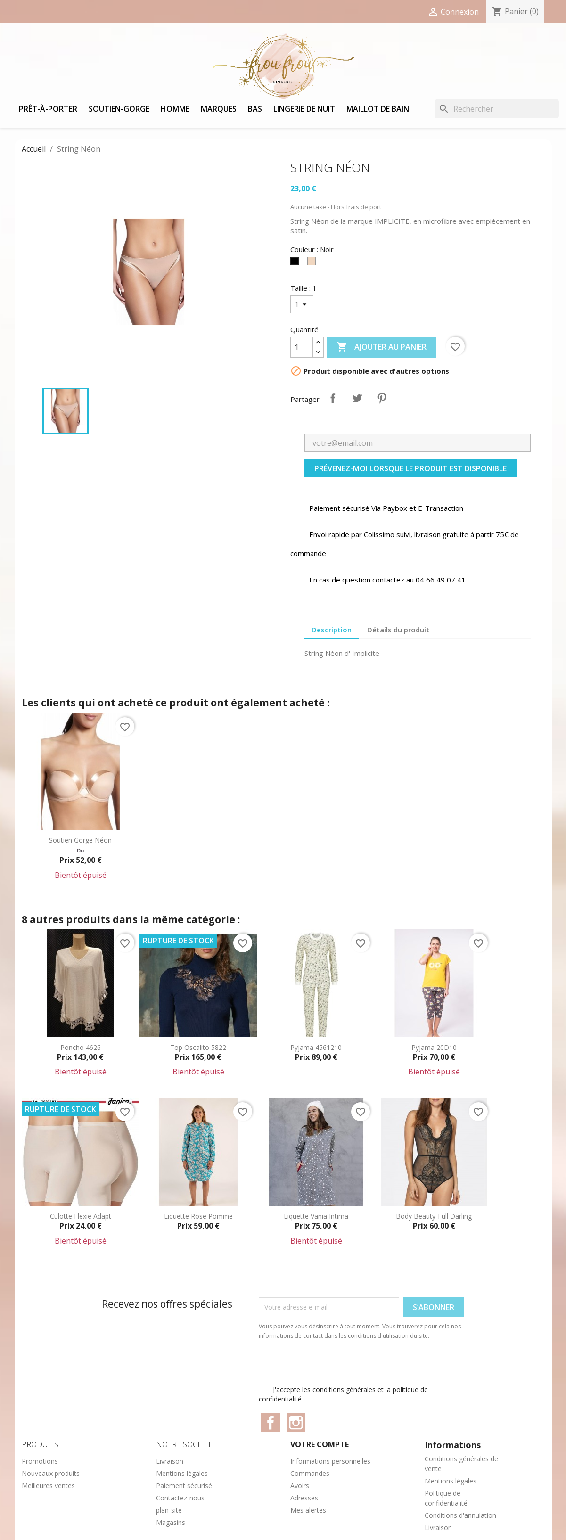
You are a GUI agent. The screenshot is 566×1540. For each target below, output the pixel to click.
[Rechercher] (497, 108)
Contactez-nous (180, 1497)
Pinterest (381, 398)
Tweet (357, 398)
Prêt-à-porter (48, 109)
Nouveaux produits (51, 1473)
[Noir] (296, 263)
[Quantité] (301, 347)
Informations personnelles (330, 1461)
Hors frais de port (356, 207)
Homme (175, 109)
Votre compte (319, 1444)
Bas (255, 109)
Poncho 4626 (80, 1047)
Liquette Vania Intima (316, 1216)
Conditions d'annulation (460, 1515)
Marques (219, 109)
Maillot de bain (377, 109)
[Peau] (313, 263)
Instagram (296, 1422)
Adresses (304, 1497)
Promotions (40, 1461)
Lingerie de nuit (304, 109)
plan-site (169, 1510)
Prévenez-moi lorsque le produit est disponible (410, 468)
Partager (332, 398)
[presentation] (337, 1366)
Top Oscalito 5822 (198, 1047)
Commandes (309, 1473)
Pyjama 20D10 (434, 1047)
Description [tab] (332, 629)
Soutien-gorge (119, 109)
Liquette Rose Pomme (198, 1216)
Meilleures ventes (48, 1485)
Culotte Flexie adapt (80, 1216)
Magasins (170, 1522)
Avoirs (299, 1485)
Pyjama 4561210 (316, 1047)
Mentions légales (182, 1473)
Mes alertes (308, 1510)
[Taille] (301, 304)
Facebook (270, 1422)
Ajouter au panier (381, 347)
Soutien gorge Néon (80, 840)
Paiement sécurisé (184, 1485)
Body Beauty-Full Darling (434, 1216)
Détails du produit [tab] (398, 629)
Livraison (169, 1461)
